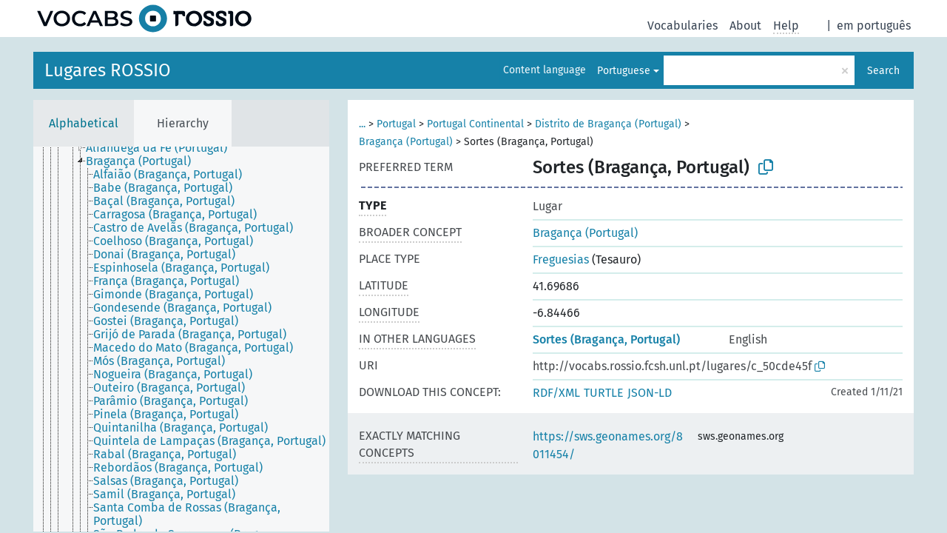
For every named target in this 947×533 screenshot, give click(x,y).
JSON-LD (649, 393)
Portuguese (623, 70)
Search (883, 70)
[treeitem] (162, 148)
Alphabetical (83, 123)
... (362, 124)
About (745, 26)
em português (874, 26)
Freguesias (561, 259)
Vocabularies (682, 26)
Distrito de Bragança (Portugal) (608, 124)
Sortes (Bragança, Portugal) (606, 339)
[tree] (181, 339)
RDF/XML (556, 393)
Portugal (396, 124)
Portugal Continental (475, 124)
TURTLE (604, 393)
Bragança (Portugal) (406, 141)
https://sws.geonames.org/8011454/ (608, 445)
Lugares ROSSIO (107, 70)
